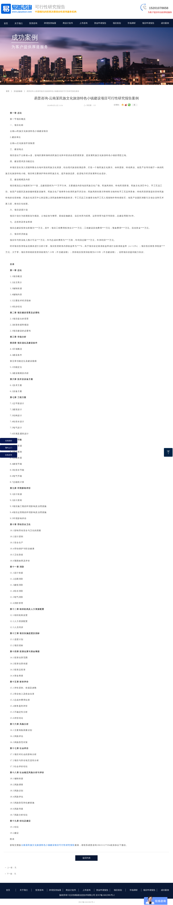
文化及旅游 (18, 91)
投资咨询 (33, 23)
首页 (7, 91)
